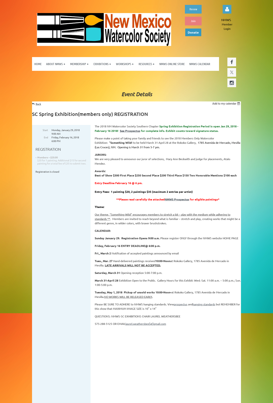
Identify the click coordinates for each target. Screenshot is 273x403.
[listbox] (226, 103)
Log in (227, 9)
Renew (193, 9)
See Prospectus (130, 131)
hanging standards (204, 304)
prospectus (180, 304)
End (46, 137)
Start (45, 130)
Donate (193, 32)
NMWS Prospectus (177, 199)
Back (38, 104)
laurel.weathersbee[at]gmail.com (145, 323)
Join (193, 21)
